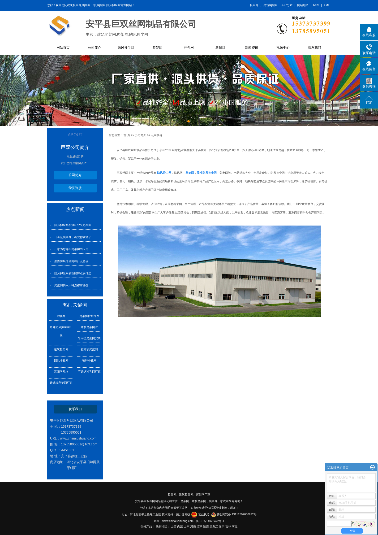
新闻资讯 (251, 47)
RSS (316, 5)
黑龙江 (214, 526)
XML (327, 5)
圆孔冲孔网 (61, 360)
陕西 (206, 526)
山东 (186, 526)
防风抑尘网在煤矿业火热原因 (72, 225)
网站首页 (63, 47)
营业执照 (204, 514)
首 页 (127, 135)
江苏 (199, 526)
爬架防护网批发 (89, 316)
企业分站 (286, 5)
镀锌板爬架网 (89, 349)
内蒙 (180, 526)
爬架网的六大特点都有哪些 (71, 285)
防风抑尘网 (126, 47)
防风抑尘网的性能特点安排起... (73, 273)
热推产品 (146, 526)
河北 (234, 526)
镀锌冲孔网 (89, 360)
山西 (173, 526)
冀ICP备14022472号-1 (210, 521)
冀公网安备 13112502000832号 (237, 514)
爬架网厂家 (203, 494)
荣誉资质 (75, 188)
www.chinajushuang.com (177, 521)
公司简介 (94, 47)
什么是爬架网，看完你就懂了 (72, 237)
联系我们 (314, 47)
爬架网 (254, 5)
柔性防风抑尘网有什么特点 (71, 261)
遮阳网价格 (61, 371)
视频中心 (283, 47)
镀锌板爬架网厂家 (61, 382)
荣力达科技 (183, 514)
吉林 (228, 526)
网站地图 (303, 5)
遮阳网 (220, 47)
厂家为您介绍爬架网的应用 (71, 249)
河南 (193, 526)
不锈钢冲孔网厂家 (89, 371)
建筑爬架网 (270, 5)
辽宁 (221, 526)
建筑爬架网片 (89, 327)
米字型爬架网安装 (89, 338)
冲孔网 (189, 47)
